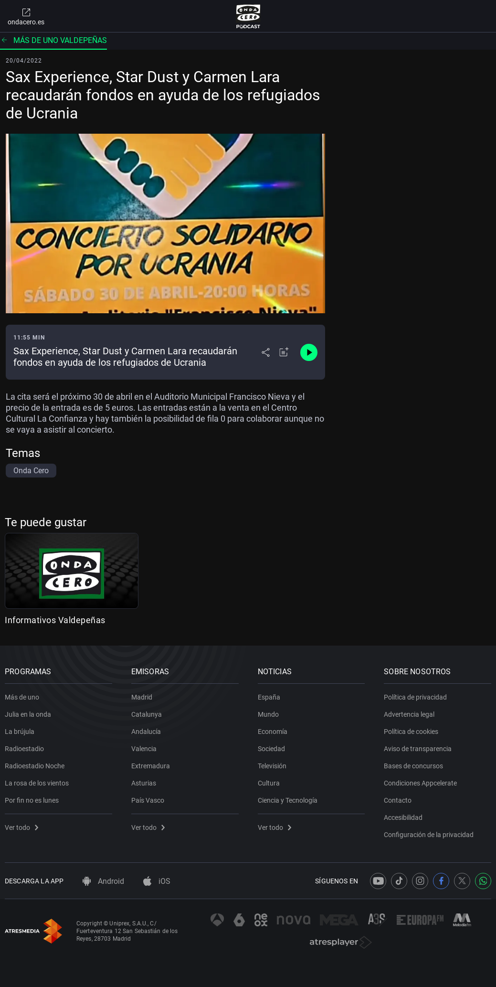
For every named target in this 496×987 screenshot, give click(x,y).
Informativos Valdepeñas (55, 620)
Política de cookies (411, 731)
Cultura (269, 783)
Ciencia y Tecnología (287, 800)
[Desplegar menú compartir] (265, 352)
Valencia (144, 749)
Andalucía (146, 731)
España (269, 697)
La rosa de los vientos (37, 783)
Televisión (272, 766)
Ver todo (21, 827)
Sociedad (271, 749)
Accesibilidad (403, 817)
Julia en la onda (28, 714)
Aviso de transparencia (418, 749)
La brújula (19, 731)
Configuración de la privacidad (429, 834)
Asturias (143, 783)
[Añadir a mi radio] (284, 352)
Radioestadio (24, 749)
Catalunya (146, 714)
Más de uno (22, 697)
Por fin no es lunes (32, 800)
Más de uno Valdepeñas (53, 40)
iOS (156, 881)
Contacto (398, 800)
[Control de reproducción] (308, 352)
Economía (272, 731)
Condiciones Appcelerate (420, 783)
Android (103, 881)
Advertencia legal (409, 714)
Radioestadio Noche (34, 766)
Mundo (268, 714)
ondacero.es (26, 16)
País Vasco (147, 800)
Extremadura (150, 766)
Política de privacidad (415, 697)
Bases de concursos (413, 766)
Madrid (141, 697)
